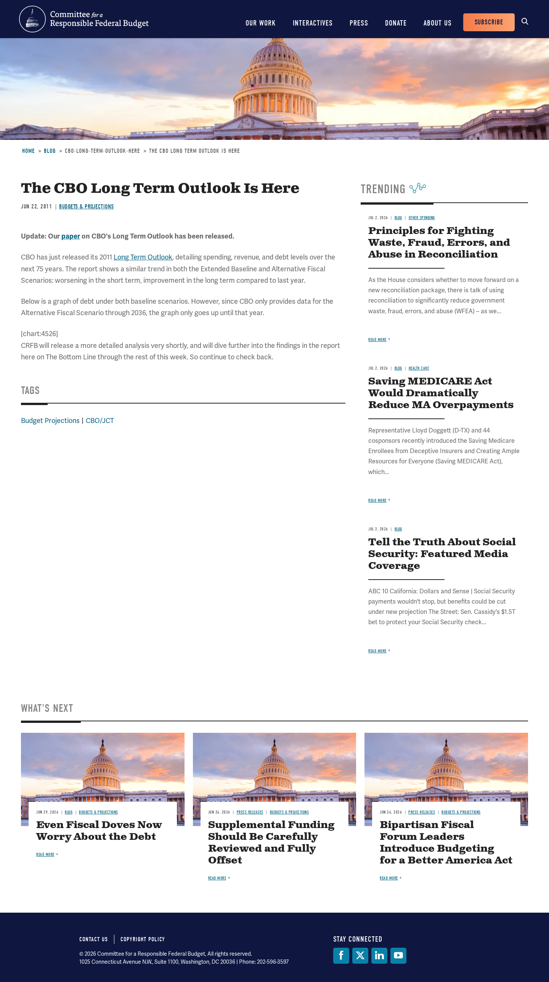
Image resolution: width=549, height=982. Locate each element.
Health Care (419, 368)
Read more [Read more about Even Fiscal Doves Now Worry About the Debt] (45, 854)
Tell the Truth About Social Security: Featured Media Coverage (442, 554)
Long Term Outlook (143, 257)
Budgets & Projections (86, 206)
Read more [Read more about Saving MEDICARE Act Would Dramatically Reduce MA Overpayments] (377, 500)
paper (70, 236)
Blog (50, 150)
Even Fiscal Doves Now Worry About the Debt (99, 831)
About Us (438, 23)
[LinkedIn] (379, 956)
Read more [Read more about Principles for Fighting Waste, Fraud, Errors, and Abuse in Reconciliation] (377, 339)
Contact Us (93, 939)
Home (28, 150)
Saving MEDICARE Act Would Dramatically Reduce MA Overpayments (441, 393)
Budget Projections (50, 420)
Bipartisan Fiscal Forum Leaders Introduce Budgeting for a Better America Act (446, 843)
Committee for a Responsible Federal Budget (84, 19)
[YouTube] (398, 956)
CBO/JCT (100, 420)
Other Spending (422, 217)
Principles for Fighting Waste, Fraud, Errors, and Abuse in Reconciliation (439, 242)
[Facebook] (341, 956)
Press (359, 23)
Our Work (261, 23)
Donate (396, 23)
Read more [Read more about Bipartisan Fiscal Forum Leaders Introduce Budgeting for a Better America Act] (389, 878)
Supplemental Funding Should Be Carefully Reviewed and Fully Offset (271, 843)
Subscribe (489, 22)
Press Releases (250, 812)
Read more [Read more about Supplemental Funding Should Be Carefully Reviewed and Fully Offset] (217, 878)
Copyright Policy (142, 939)
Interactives (313, 23)
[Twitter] (360, 956)
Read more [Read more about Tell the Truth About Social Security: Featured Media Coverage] (377, 651)
